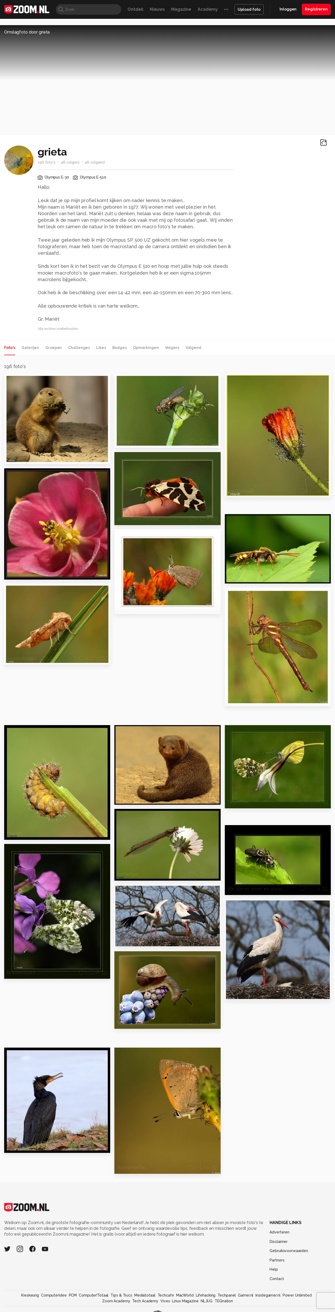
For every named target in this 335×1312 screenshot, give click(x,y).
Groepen (53, 348)
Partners (277, 1260)
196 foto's (46, 162)
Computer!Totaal (93, 1295)
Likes (101, 348)
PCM (73, 1295)
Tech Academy (145, 1301)
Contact (277, 1279)
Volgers (172, 348)
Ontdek (135, 9)
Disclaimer (279, 1241)
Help (274, 1269)
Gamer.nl (245, 1295)
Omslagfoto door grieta (27, 32)
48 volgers (70, 162)
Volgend (193, 348)
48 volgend (95, 162)
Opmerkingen (146, 348)
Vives (165, 1301)
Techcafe (166, 1295)
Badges (119, 348)
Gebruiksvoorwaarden (289, 1251)
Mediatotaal (144, 1295)
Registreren (316, 9)
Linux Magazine (185, 1301)
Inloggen (288, 9)
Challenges (79, 348)
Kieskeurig (30, 1295)
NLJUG (207, 1301)
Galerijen (30, 348)
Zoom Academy (116, 1301)
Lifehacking (206, 1295)
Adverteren (279, 1232)
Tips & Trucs (121, 1295)
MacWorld (185, 1295)
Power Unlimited (297, 1295)
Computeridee (54, 1295)
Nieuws (157, 9)
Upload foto (249, 9)
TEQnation (224, 1301)
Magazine (181, 9)
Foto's (9, 348)
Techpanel (226, 1295)
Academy (208, 9)
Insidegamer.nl (267, 1295)
